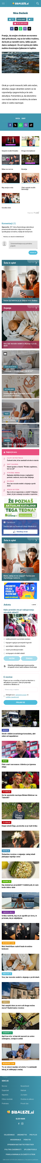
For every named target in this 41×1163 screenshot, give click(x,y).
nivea (18, 118)
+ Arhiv (33, 604)
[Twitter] (16, 28)
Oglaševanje (9, 1135)
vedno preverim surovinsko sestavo (18, 639)
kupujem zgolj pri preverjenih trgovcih (19, 643)
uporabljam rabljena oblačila (15, 646)
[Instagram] (22, 1123)
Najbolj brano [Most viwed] (10, 452)
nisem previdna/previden (14, 650)
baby (23, 118)
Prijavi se (33, 252)
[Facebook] (12, 28)
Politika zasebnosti (12, 1149)
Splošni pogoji (30, 1149)
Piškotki (27, 1140)
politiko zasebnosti (12, 697)
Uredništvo (22, 1135)
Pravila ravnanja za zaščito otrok (20, 1154)
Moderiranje (15, 1140)
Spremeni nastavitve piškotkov (20, 1144)
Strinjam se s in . (17, 696)
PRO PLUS (33, 1135)
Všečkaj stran (20, 532)
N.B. (13, 19)
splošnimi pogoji (21, 695)
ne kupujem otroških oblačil (15, 653)
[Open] (5, 3)
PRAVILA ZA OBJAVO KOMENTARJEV (13, 236)
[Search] (38, 3)
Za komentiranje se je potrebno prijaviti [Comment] (23, 245)
